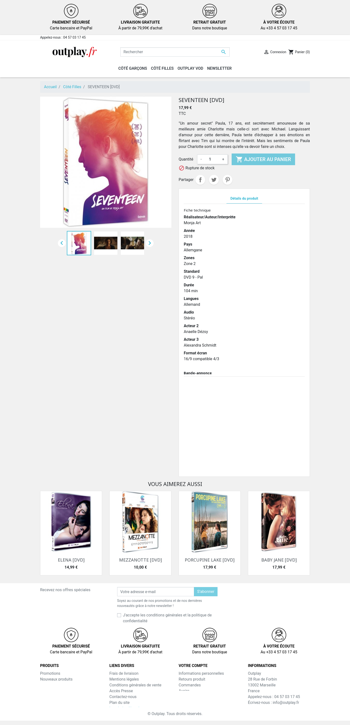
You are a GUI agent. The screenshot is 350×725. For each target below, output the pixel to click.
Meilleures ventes (55, 685)
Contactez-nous (123, 696)
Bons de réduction (194, 702)
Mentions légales (124, 679)
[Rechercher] (175, 52)
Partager (200, 180)
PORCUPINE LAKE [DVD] (210, 560)
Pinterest (227, 180)
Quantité (186, 159)
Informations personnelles (201, 673)
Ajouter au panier (263, 159)
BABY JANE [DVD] (279, 560)
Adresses (187, 696)
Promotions (50, 673)
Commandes (190, 685)
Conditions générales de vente (135, 685)
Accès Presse (121, 691)
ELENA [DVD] (71, 560)
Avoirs (184, 691)
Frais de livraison (124, 673)
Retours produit (192, 679)
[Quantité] (212, 159)
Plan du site (119, 702)
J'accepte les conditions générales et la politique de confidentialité (167, 618)
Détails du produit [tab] (244, 198)
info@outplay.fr (286, 702)
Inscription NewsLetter (129, 708)
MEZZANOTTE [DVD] (140, 560)
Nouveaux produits (56, 679)
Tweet (214, 180)
